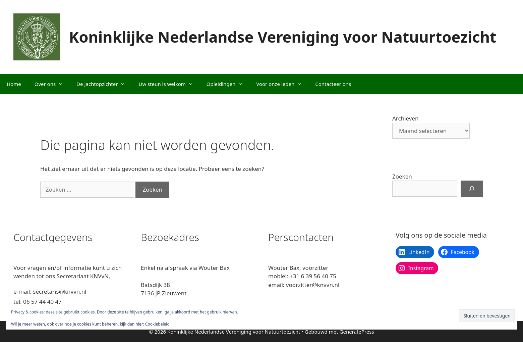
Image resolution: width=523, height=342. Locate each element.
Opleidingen (228, 84)
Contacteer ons (333, 84)
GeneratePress (357, 331)
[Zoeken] (472, 189)
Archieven (405, 118)
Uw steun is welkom (168, 84)
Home (14, 84)
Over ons (52, 84)
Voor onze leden (282, 84)
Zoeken (402, 176)
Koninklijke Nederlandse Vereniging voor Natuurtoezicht (283, 37)
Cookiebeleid (157, 324)
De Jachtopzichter (104, 84)
